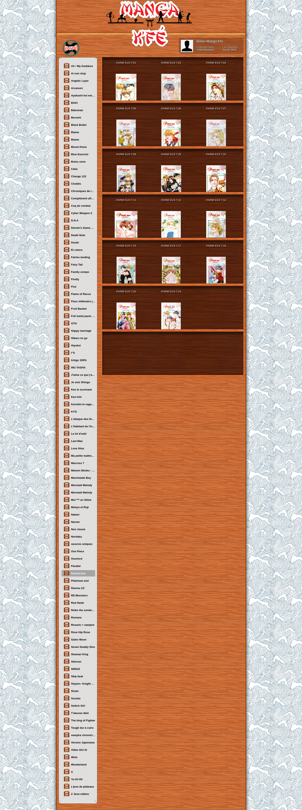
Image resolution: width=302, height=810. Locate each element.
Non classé (74, 529)
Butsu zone (74, 161)
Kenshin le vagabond (79, 404)
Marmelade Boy (77, 477)
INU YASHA (74, 367)
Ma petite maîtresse (79, 455)
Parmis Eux (74, 573)
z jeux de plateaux (78, 786)
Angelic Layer (76, 80)
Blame (71, 132)
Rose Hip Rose (76, 632)
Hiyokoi (72, 345)
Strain (71, 690)
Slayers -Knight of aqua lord (79, 683)
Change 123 (74, 176)
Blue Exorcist (75, 154)
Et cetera (73, 249)
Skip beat (73, 676)
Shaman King (75, 654)
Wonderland (75, 764)
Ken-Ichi (72, 396)
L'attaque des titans (79, 418)
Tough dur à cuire (78, 727)
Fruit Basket (75, 308)
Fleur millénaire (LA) (79, 301)
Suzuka (72, 698)
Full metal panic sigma (79, 315)
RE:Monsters (75, 595)
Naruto (71, 521)
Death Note (74, 235)
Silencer (72, 661)
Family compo (76, 271)
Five (69, 286)
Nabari (71, 514)
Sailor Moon (74, 639)
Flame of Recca (77, 293)
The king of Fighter (79, 720)
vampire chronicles (79, 735)
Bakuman (73, 110)
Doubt (71, 242)
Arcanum (73, 88)
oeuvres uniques (78, 543)
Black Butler (75, 124)
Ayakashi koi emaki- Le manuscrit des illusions (79, 95)
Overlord (72, 558)
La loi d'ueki (75, 433)
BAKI (70, 102)
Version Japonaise (79, 742)
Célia (70, 168)
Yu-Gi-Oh (73, 779)
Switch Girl (74, 705)
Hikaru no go (75, 338)
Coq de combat (77, 205)
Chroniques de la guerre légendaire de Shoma (79, 190)
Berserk (72, 117)
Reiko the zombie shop (79, 610)
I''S (69, 352)
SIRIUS (71, 668)
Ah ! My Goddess (78, 65)
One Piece (73, 551)
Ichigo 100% (75, 360)
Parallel (72, 565)
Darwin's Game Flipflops (79, 227)
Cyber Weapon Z (77, 213)
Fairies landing (76, 257)
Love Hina (73, 448)
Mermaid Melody (77, 485)
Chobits (72, 183)
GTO (70, 323)
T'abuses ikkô (76, 713)
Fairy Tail (73, 264)
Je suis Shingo (76, 382)
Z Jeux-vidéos (76, 793)
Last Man (73, 440)
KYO (70, 411)
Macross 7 (73, 463)
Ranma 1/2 (74, 588)
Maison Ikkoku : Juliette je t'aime (79, 470)
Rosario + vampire (79, 624)
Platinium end (76, 580)
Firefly (71, 279)
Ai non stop (74, 73)
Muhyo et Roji (76, 507)
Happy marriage (77, 330)
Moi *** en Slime (77, 499)
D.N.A (70, 220)
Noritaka (72, 536)
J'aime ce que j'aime (79, 374)
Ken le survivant (77, 389)
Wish (70, 757)
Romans (72, 617)
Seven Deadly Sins (79, 646)
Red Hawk (73, 602)
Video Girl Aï (75, 749)
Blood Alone (75, 146)
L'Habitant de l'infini (79, 426)
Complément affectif (79, 198)
